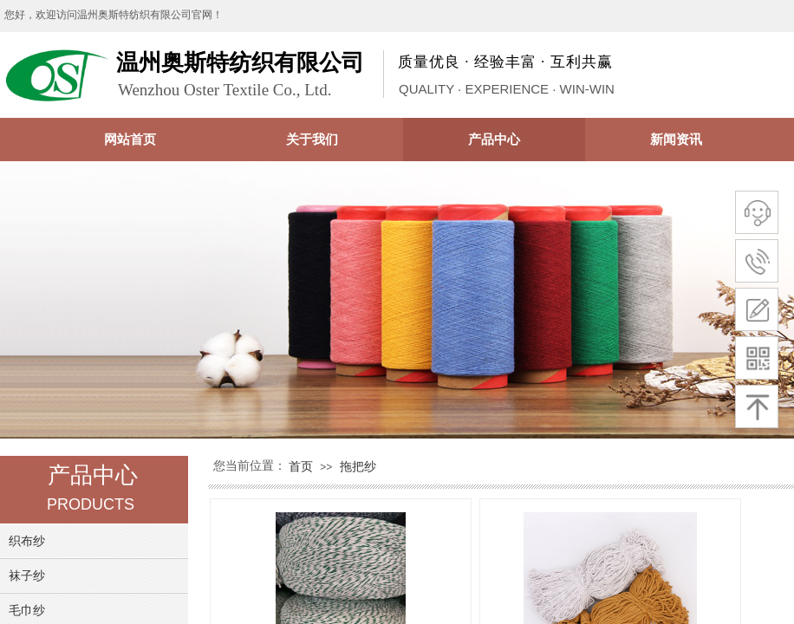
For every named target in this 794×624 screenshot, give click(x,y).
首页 (301, 466)
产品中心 (494, 139)
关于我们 (312, 139)
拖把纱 (358, 466)
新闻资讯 (676, 139)
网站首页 (130, 139)
